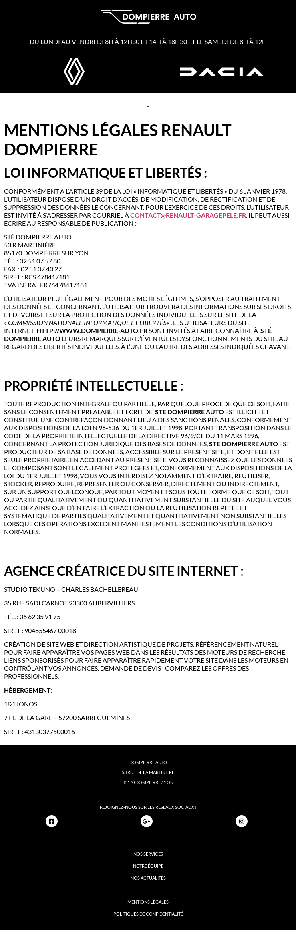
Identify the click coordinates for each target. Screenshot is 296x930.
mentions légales (148, 901)
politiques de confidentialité (148, 913)
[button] (148, 103)
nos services (148, 853)
